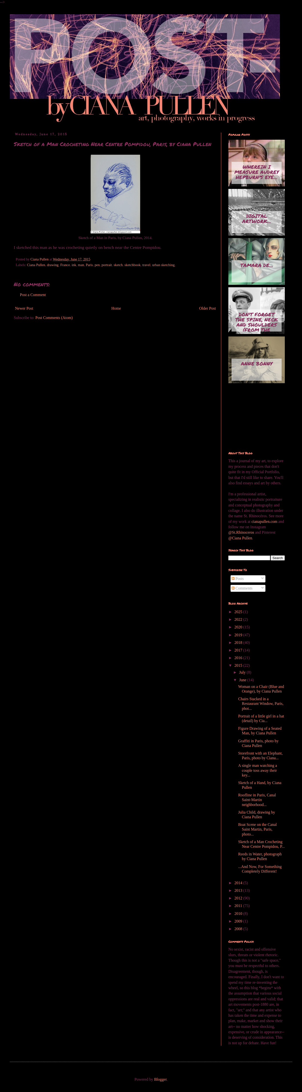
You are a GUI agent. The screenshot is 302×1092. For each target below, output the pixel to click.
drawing (52, 265)
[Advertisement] (252, 417)
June (243, 680)
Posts (238, 578)
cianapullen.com (264, 521)
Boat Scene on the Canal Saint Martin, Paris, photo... (257, 829)
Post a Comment (33, 295)
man (81, 265)
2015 (238, 665)
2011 (238, 906)
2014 (238, 883)
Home (116, 308)
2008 (238, 929)
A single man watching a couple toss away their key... (257, 770)
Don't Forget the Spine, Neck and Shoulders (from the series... (256, 321)
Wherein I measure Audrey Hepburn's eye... (256, 172)
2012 (238, 898)
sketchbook (132, 265)
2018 (238, 642)
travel (146, 265)
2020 (238, 627)
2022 (238, 619)
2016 (238, 658)
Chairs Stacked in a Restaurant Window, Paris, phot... (261, 703)
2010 (238, 913)
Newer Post (24, 308)
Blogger (160, 1079)
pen (97, 265)
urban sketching (163, 265)
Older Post (207, 308)
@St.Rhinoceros (241, 532)
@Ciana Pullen (240, 538)
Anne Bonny (257, 363)
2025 (238, 612)
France (65, 265)
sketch (118, 265)
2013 (238, 890)
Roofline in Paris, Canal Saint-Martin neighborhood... (257, 799)
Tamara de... (256, 265)
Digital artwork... (256, 218)
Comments (242, 588)
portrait (106, 265)
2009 (238, 921)
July (243, 672)
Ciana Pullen (36, 265)
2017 (238, 650)
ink (74, 265)
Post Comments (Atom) (54, 318)
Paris (89, 265)
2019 (238, 635)
